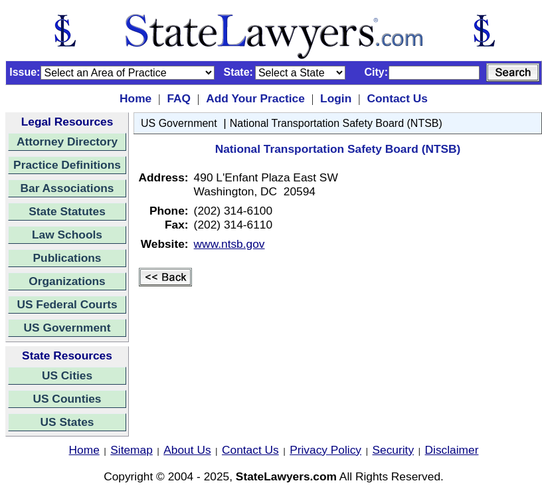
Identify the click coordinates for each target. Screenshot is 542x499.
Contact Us (397, 98)
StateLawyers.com (286, 476)
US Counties (67, 398)
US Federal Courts (67, 304)
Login (335, 98)
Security (393, 449)
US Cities (67, 375)
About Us (187, 449)
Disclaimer (452, 449)
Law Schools (67, 234)
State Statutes (67, 211)
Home (135, 98)
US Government (67, 327)
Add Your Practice (255, 98)
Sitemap (131, 449)
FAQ (179, 98)
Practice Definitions (67, 164)
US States (67, 422)
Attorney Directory (67, 141)
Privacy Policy (325, 449)
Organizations (67, 281)
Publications (67, 257)
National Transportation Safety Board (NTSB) (336, 123)
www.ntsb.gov (229, 243)
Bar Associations (67, 188)
